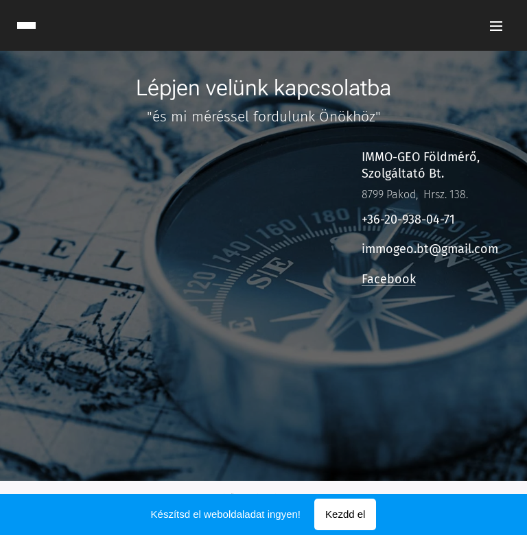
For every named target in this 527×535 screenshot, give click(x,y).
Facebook (388, 279)
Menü (496, 26)
